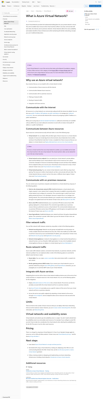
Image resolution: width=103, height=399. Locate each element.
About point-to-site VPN (69, 199)
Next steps (87, 24)
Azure (32, 11)
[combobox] (10, 13)
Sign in (99, 2)
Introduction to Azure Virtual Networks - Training (37, 371)
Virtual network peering (40, 176)
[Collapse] (18, 10)
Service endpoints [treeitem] (8, 39)
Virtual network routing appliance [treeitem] (9, 53)
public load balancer (54, 113)
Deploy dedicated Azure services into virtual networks (59, 142)
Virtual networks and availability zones (92, 19)
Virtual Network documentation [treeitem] (10, 16)
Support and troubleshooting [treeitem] (9, 75)
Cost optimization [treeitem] (8, 29)
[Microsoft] (3, 2)
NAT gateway (44, 113)
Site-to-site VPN (49, 211)
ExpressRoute (61, 265)
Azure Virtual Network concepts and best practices (48, 344)
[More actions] (75, 11)
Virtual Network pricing (64, 334)
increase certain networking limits (61, 307)
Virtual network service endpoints (51, 166)
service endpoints (37, 295)
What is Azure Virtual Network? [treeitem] (9, 22)
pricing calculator (33, 336)
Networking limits (39, 309)
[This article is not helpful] (98, 29)
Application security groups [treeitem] (10, 34)
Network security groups (37, 235)
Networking (38, 11)
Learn (27, 11)
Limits (86, 17)
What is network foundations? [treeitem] (11, 49)
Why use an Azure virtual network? (91, 14)
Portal (86, 6)
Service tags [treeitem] (7, 42)
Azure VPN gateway (50, 265)
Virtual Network (47, 11)
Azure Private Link (65, 70)
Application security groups (53, 235)
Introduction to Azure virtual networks (60, 357)
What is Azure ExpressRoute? (36, 218)
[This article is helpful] (96, 29)
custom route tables (49, 258)
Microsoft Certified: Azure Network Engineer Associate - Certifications (42, 378)
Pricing (86, 22)
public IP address (35, 113)
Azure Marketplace (67, 243)
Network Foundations (40, 74)
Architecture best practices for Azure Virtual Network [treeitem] (11, 46)
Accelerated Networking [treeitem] (9, 31)
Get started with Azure (95, 6)
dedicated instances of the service (41, 283)
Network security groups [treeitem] (9, 37)
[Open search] (96, 2)
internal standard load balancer (48, 120)
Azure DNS (55, 70)
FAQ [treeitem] (5, 26)
